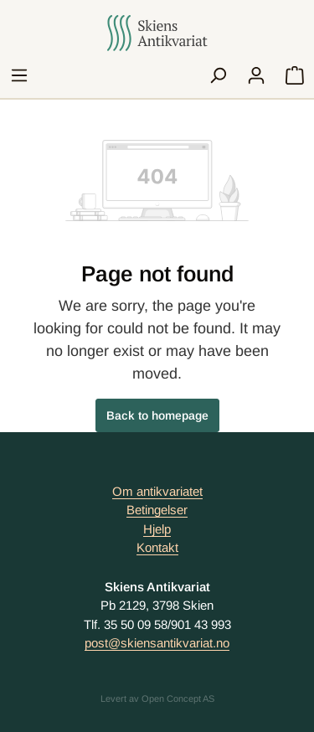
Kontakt (157, 547)
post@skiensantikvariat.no (157, 643)
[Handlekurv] (294, 75)
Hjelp (157, 529)
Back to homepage (157, 415)
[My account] (256, 75)
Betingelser (157, 510)
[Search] (217, 75)
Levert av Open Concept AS (157, 698)
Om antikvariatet (157, 491)
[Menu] (19, 75)
